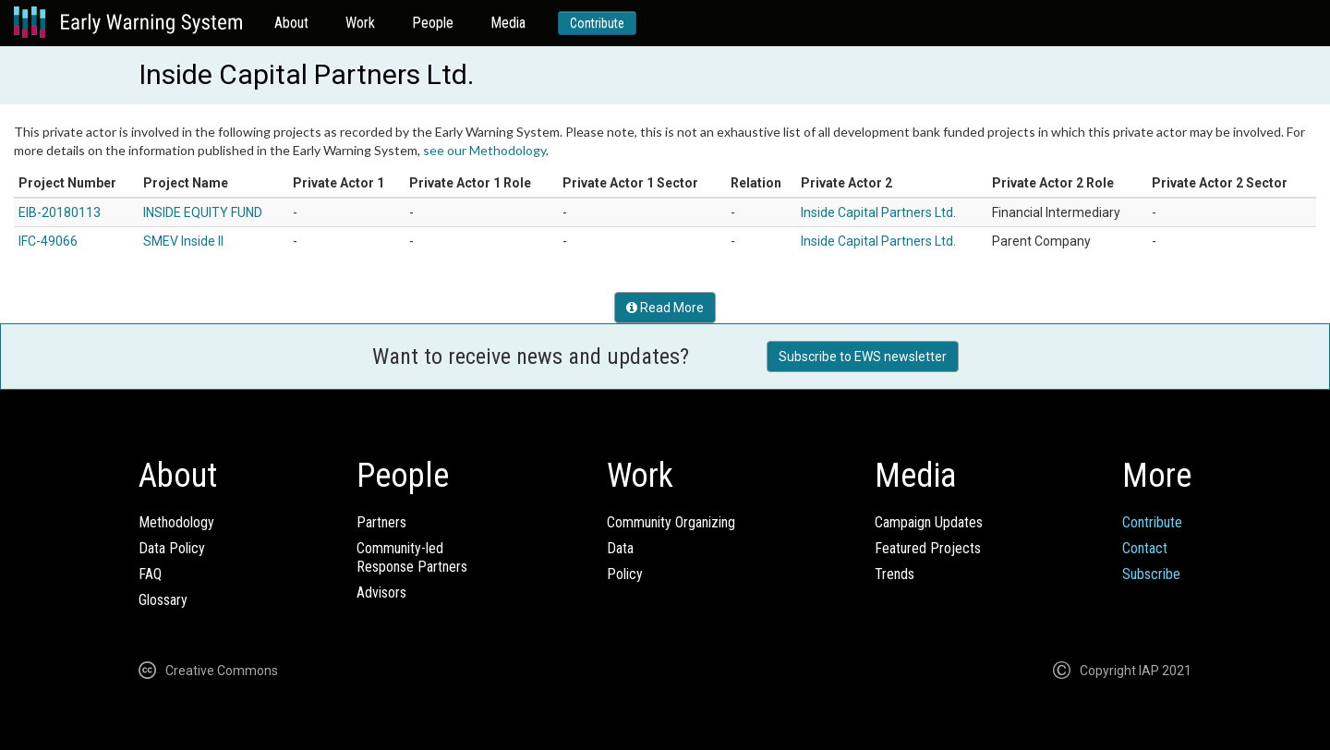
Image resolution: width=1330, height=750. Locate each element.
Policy (625, 574)
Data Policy (172, 548)
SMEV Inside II (183, 241)
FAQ (150, 574)
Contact (1144, 548)
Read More (665, 307)
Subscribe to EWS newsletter (863, 356)
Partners (381, 522)
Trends (894, 574)
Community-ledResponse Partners (412, 557)
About (291, 22)
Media (508, 22)
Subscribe (1151, 574)
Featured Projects (928, 548)
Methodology (176, 522)
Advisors (381, 592)
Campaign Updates (929, 522)
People (432, 22)
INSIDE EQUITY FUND (202, 212)
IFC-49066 (48, 241)
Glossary (163, 600)
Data (620, 548)
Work (360, 22)
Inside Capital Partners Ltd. (878, 212)
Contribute (597, 23)
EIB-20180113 (59, 212)
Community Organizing (671, 522)
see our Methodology (484, 150)
